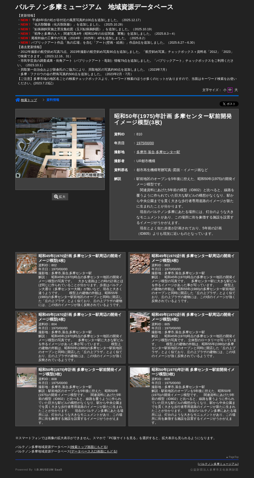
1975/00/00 (145, 143)
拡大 (60, 197)
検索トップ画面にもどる (89, 447)
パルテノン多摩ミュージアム (218, 463)
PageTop (234, 457)
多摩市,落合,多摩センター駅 (158, 152)
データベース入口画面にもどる (93, 451)
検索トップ (26, 100)
